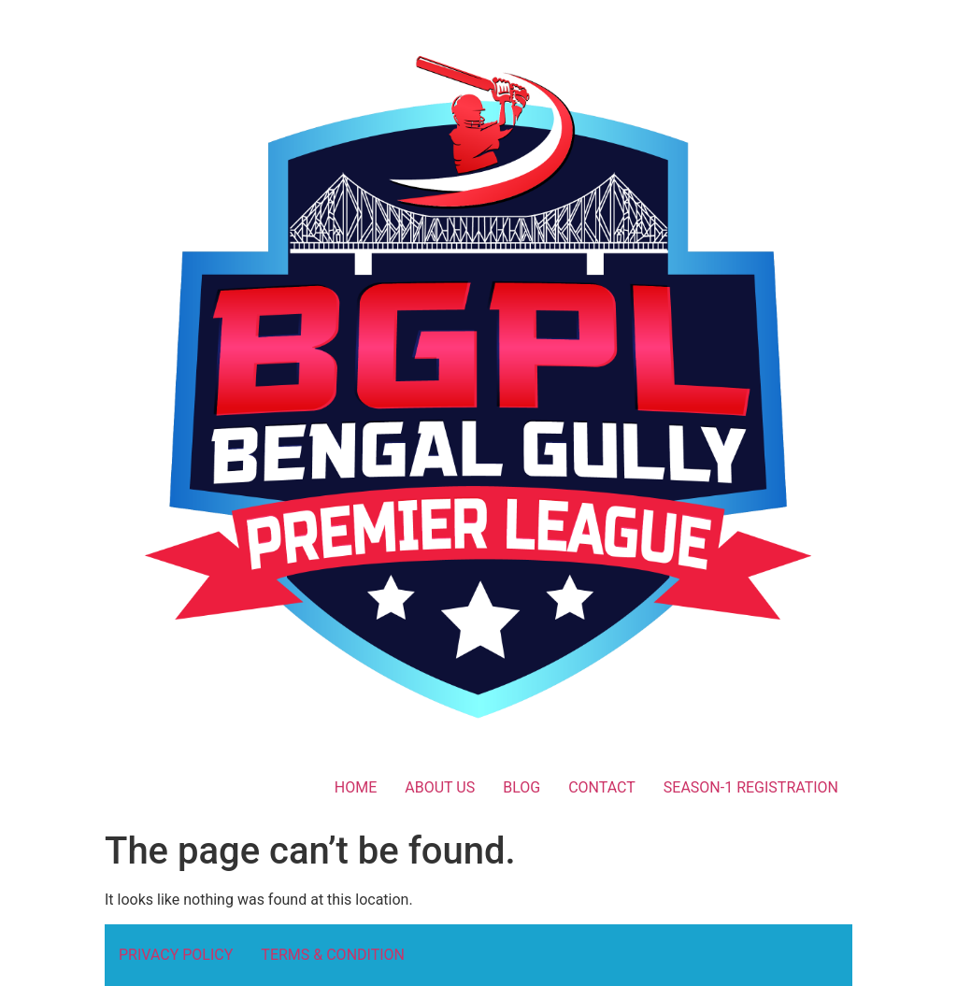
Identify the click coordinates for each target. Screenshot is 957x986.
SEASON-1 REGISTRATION (751, 787)
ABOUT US (440, 787)
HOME (356, 787)
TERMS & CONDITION (333, 955)
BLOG (521, 787)
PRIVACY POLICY (176, 955)
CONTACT (602, 787)
